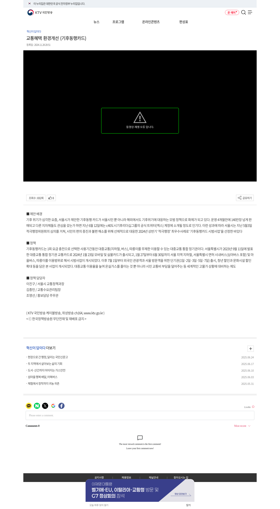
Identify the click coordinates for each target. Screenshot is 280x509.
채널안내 (153, 477)
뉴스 (96, 21)
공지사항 (99, 477)
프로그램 (118, 21)
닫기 (188, 505)
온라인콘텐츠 (151, 21)
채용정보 (126, 477)
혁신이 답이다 (34, 31)
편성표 (183, 21)
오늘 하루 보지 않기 (98, 505)
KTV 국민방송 (34, 11)
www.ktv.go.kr (93, 312)
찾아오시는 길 (181, 477)
